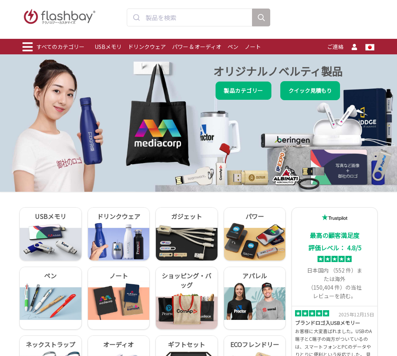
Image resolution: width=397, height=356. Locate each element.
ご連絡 (335, 46)
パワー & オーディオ (196, 46)
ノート (253, 46)
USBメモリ (108, 46)
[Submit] (136, 20)
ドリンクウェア (147, 46)
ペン (233, 46)
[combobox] (189, 21)
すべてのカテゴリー (53, 47)
